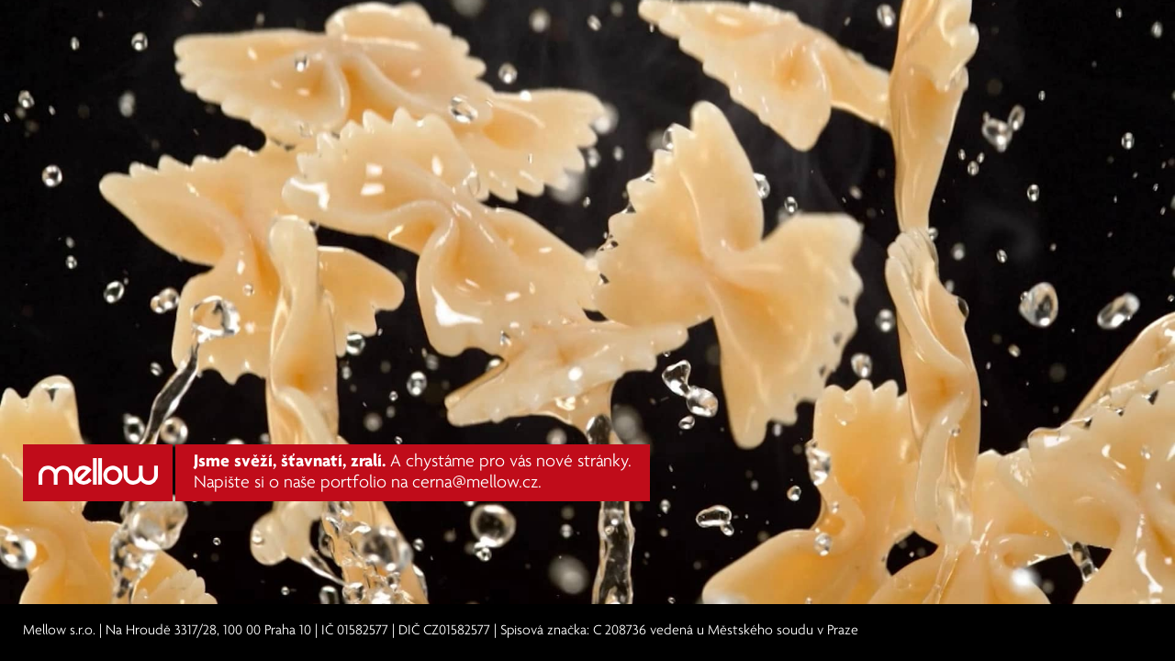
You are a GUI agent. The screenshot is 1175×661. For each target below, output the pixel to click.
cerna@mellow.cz (475, 483)
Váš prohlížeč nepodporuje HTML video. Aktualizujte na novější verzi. (587, 302)
